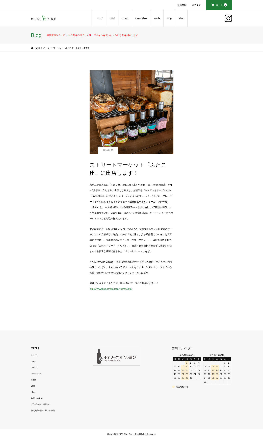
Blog (169, 18)
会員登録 (182, 5)
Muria (157, 18)
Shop (181, 18)
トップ (99, 18)
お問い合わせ (37, 398)
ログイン (196, 5)
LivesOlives (141, 18)
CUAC (125, 18)
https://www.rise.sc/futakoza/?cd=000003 (111, 289)
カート (221, 5)
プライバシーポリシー (41, 404)
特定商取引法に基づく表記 (43, 410)
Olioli (112, 18)
